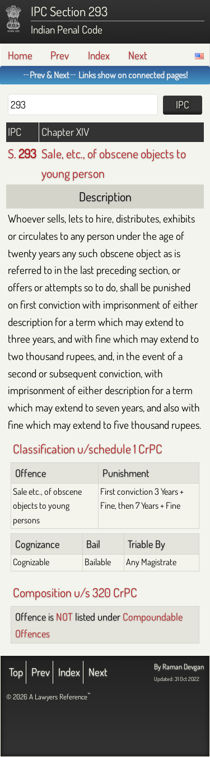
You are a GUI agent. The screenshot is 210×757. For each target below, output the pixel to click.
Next (137, 55)
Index (99, 55)
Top (16, 672)
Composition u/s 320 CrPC (75, 592)
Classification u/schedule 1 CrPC (87, 448)
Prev (59, 55)
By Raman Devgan (179, 666)
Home (20, 55)
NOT (64, 616)
